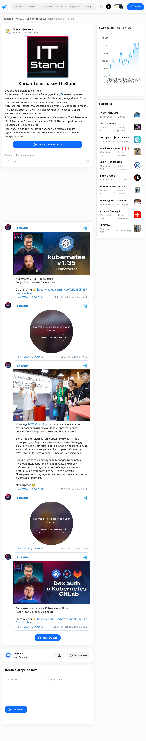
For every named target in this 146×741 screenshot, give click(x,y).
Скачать (60, 6)
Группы (75, 6)
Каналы (18, 6)
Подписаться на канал (47, 144)
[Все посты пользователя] (59, 655)
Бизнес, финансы (36, 18)
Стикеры (46, 6)
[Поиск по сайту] (101, 7)
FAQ (88, 6)
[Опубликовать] (108, 6)
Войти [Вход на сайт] (135, 6)
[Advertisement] (47, 194)
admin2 (18, 653)
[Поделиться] (14, 161)
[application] (120, 61)
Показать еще (47, 637)
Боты (32, 6)
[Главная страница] (4, 6)
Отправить (16, 709)
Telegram (8, 18)
